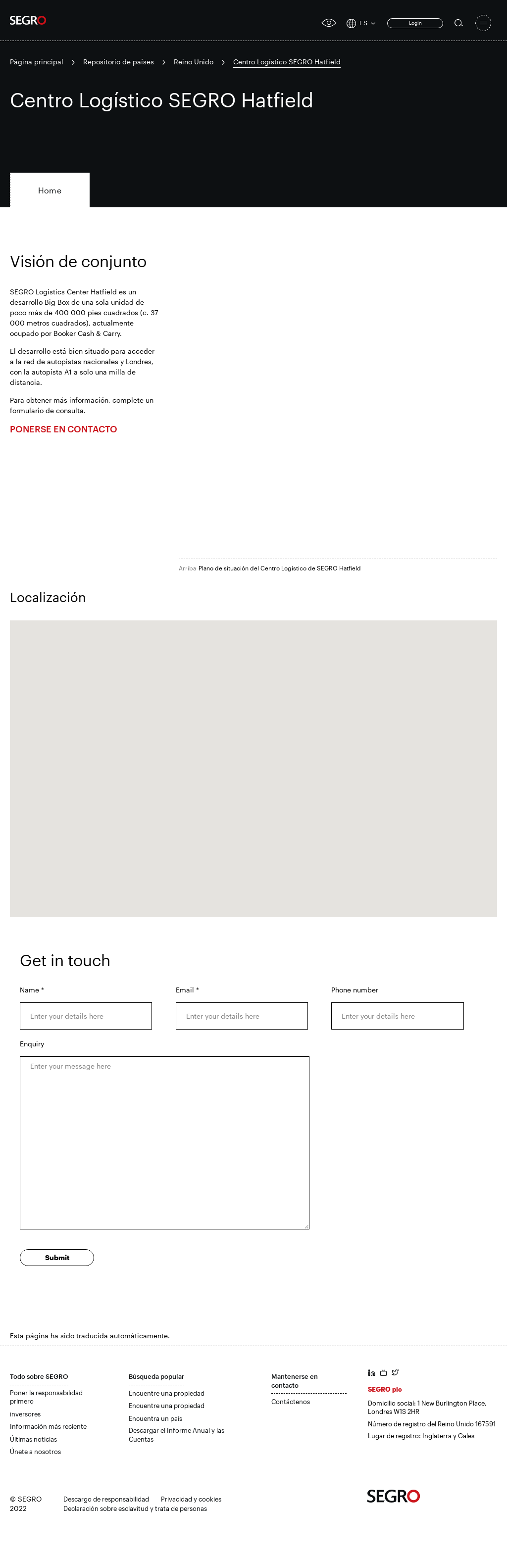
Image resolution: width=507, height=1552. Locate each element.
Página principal (36, 61)
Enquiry (32, 1043)
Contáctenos (290, 1402)
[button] (253, 760)
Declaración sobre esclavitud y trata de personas (135, 1508)
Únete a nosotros (35, 1452)
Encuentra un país (155, 1418)
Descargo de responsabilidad (106, 1499)
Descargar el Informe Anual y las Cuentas (176, 1434)
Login (415, 23)
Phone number (354, 990)
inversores (25, 1414)
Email (187, 990)
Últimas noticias (33, 1439)
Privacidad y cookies (191, 1499)
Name (32, 990)
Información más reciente (48, 1426)
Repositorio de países (118, 61)
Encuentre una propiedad (166, 1393)
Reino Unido (193, 61)
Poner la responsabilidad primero (46, 1397)
